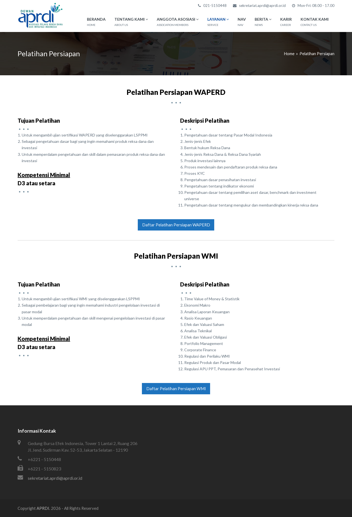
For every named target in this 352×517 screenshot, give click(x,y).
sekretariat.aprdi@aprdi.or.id (55, 478)
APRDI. (43, 508)
